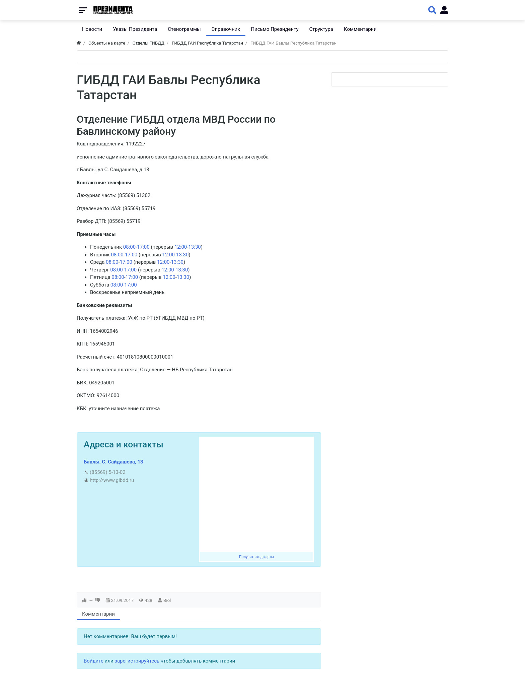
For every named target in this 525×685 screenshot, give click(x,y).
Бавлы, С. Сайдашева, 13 (113, 462)
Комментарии (98, 614)
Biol (167, 600)
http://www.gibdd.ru (112, 480)
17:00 (143, 247)
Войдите (93, 661)
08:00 (129, 247)
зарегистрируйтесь (137, 661)
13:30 (194, 247)
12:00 (180, 247)
